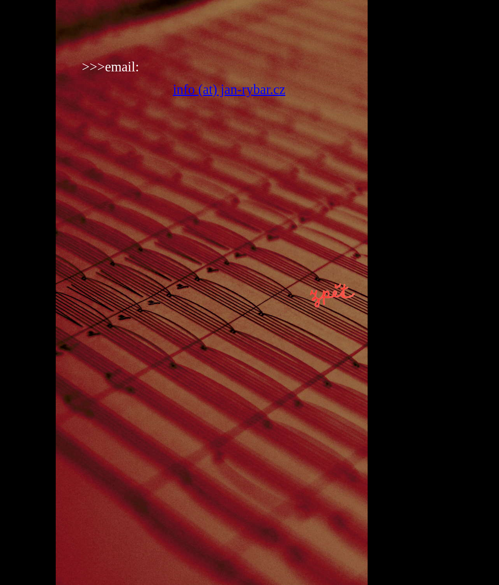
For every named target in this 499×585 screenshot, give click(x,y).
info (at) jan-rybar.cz (229, 89)
